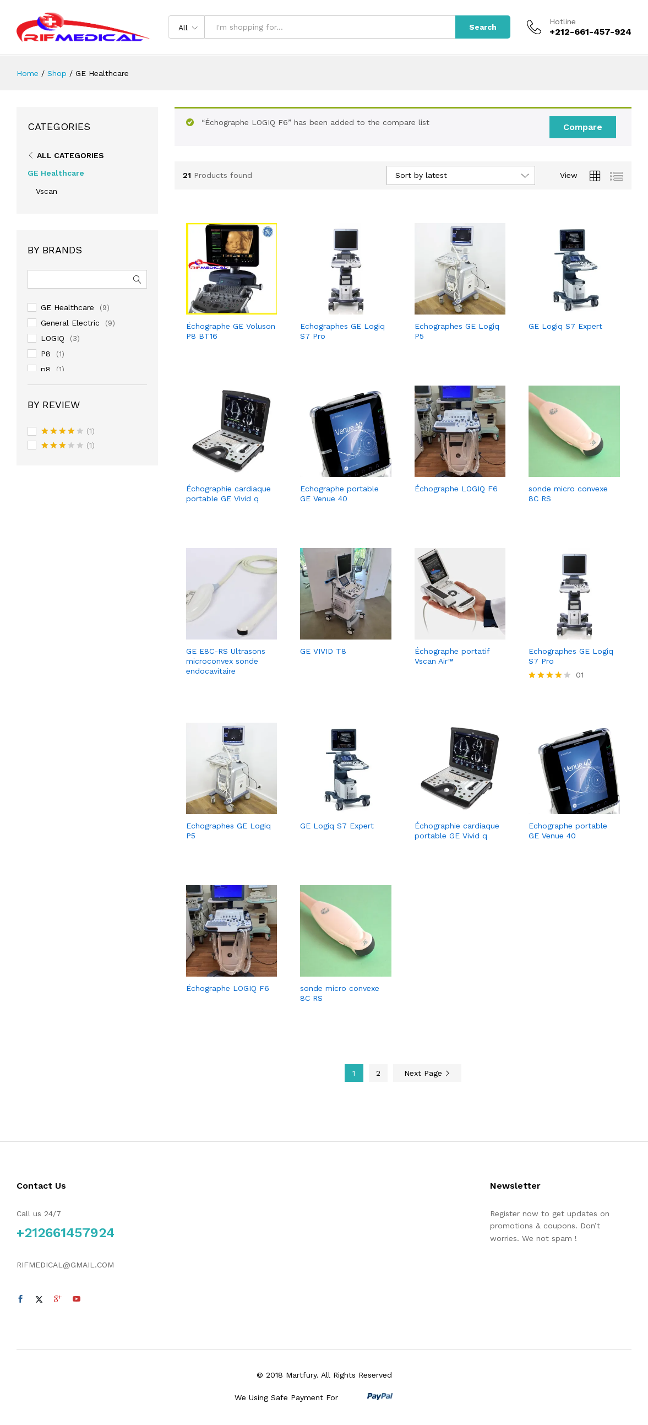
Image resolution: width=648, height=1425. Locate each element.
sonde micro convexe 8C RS (568, 493)
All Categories (70, 155)
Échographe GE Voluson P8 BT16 (230, 331)
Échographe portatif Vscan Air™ (452, 656)
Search (483, 27)
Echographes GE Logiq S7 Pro (342, 331)
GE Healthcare (56, 173)
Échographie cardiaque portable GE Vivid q (228, 493)
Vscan (46, 191)
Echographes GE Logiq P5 (457, 331)
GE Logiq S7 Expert (565, 326)
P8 (46, 353)
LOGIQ (52, 338)
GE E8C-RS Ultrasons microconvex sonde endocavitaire (225, 661)
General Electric (70, 322)
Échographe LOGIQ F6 (456, 488)
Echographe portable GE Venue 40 (339, 493)
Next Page (427, 1073)
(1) (68, 431)
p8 (46, 369)
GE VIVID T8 (323, 651)
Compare (582, 127)
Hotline (562, 21)
